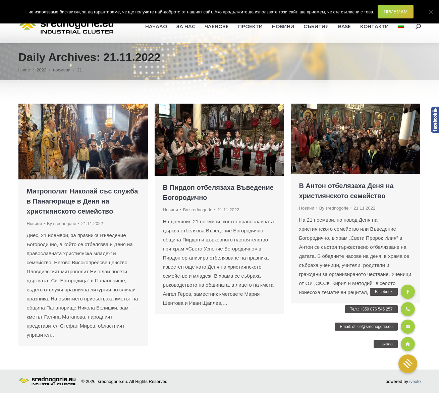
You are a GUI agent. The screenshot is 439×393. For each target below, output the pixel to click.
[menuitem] (401, 26)
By (61, 223)
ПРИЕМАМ (395, 11)
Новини (34, 223)
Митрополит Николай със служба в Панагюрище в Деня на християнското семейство (82, 201)
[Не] (430, 11)
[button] (407, 363)
